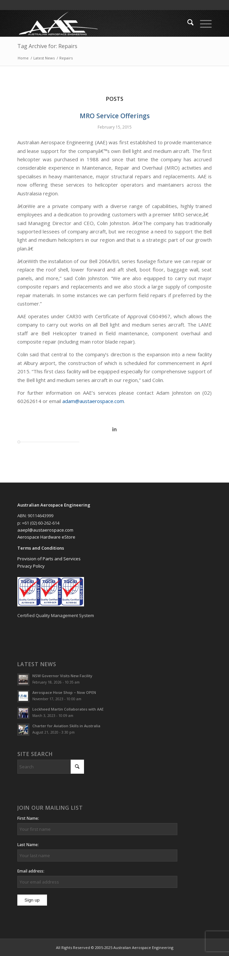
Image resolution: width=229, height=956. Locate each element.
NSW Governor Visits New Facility (62, 675)
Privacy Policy (31, 566)
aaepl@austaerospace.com (45, 530)
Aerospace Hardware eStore (46, 537)
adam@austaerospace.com (93, 401)
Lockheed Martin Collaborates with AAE (68, 709)
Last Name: (28, 844)
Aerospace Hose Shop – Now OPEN (64, 692)
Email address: (30, 871)
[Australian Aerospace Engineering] (95, 23)
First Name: (28, 818)
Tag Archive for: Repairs (47, 46)
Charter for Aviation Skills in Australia (66, 725)
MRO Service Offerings (115, 116)
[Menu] (202, 23)
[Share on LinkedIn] (114, 429)
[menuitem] (187, 23)
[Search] (187, 23)
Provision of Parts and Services (49, 559)
